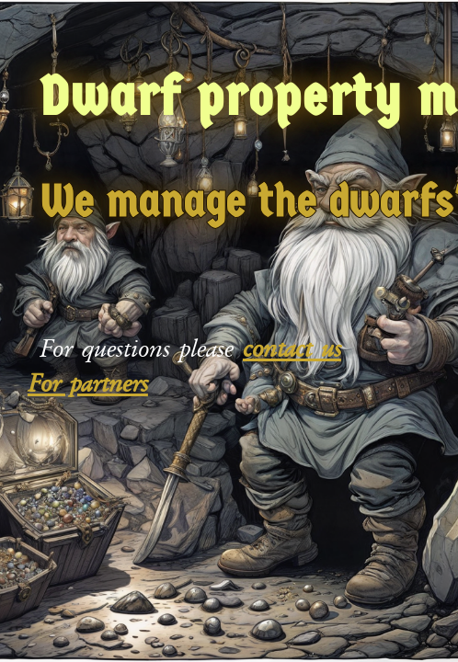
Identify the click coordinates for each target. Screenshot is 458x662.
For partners (88, 383)
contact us (292, 348)
